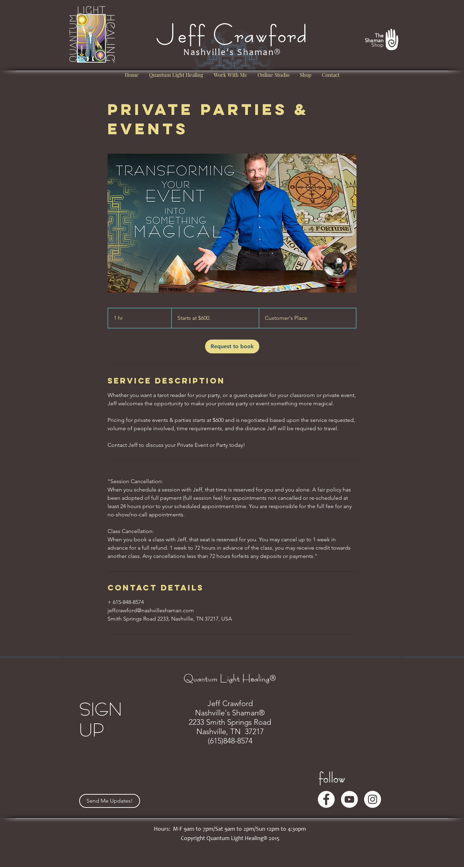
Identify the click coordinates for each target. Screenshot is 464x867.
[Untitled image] (232, 223)
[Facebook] (326, 799)
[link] (232, 346)
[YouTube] (349, 799)
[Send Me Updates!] (109, 801)
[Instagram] (372, 799)
